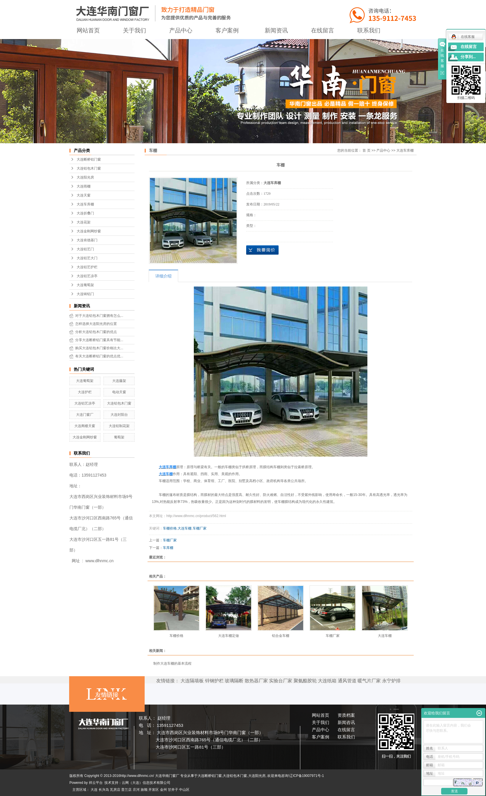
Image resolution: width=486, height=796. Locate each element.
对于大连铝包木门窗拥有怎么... (99, 316)
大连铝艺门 (85, 249)
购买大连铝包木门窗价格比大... (99, 348)
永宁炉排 (391, 680)
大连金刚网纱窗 (89, 231)
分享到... (468, 57)
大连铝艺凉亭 (87, 276)
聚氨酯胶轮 (305, 680)
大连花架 (84, 222)
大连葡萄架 (85, 285)
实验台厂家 (280, 680)
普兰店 (126, 790)
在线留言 (322, 30)
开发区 (153, 790)
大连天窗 (84, 195)
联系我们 (368, 30)
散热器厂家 (256, 680)
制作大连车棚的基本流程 (172, 663)
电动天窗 (119, 392)
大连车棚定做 (228, 636)
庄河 (136, 790)
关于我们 (134, 30)
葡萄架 (119, 437)
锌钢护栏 (214, 680)
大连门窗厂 (84, 415)
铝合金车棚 (280, 636)
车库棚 (168, 548)
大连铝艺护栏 (87, 267)
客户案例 (227, 30)
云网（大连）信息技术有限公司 (146, 783)
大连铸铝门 (85, 294)
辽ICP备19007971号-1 (306, 776)
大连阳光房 (85, 177)
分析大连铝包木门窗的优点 (96, 332)
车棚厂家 (200, 528)
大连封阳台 (119, 415)
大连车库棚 (85, 204)
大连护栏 (85, 392)
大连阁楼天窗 (84, 426)
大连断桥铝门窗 (89, 159)
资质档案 (346, 715)
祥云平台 (96, 783)
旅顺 (144, 790)
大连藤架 (119, 381)
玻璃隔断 (234, 680)
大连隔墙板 (192, 680)
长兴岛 (104, 790)
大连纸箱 (327, 680)
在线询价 (262, 250)
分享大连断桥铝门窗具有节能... (99, 340)
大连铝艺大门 (87, 258)
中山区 (184, 790)
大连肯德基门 (87, 240)
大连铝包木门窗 (89, 168)
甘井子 (173, 790)
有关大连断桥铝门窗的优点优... (99, 356)
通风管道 (347, 680)
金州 (163, 790)
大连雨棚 (84, 186)
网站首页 (88, 30)
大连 (94, 790)
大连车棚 (185, 528)
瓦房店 (115, 790)
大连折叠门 (85, 213)
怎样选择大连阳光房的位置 (96, 324)
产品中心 (180, 30)
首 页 (366, 150)
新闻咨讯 (346, 722)
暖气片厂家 (369, 680)
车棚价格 (170, 528)
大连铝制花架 (119, 426)
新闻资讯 (276, 30)
